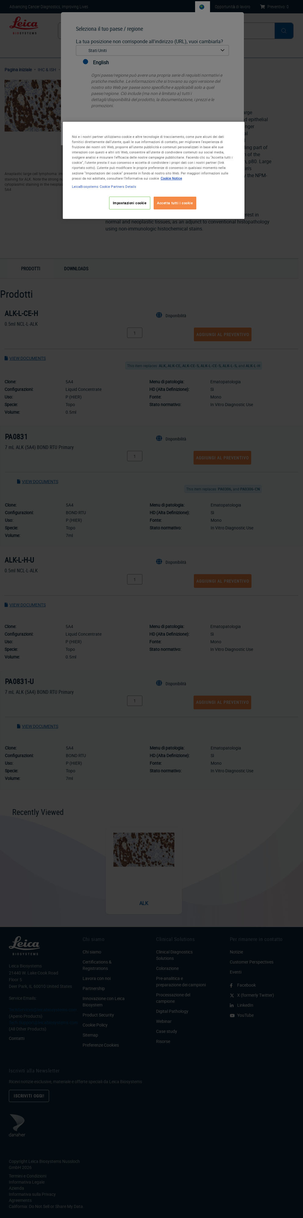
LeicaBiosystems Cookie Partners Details (104, 186)
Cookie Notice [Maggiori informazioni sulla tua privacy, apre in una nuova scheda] (171, 178)
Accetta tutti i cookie (175, 203)
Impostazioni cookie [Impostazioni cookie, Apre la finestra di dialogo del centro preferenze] (130, 203)
